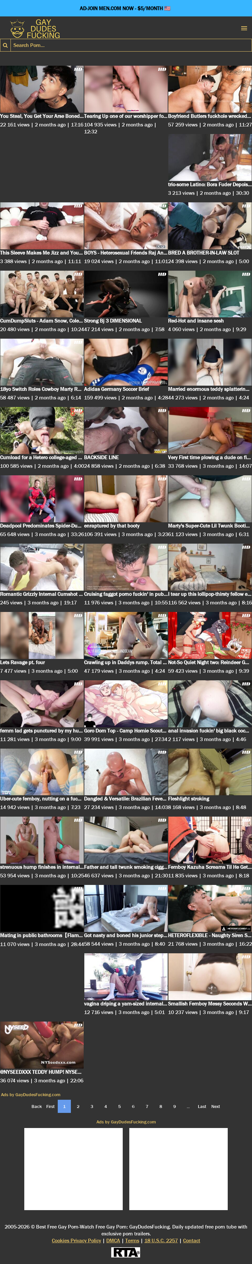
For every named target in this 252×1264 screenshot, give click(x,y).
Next (215, 1106)
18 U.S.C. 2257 (161, 1240)
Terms (132, 1240)
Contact (191, 1240)
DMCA (113, 1240)
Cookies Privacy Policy (76, 1240)
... (188, 1106)
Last (202, 1106)
